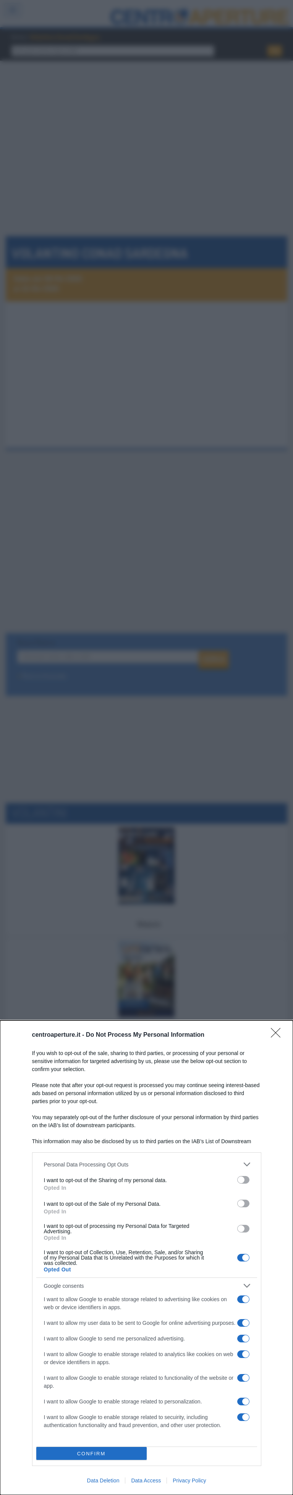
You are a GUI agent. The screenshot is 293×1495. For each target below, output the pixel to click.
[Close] (278, 1035)
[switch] (243, 1180)
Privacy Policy (189, 1480)
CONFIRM (91, 1453)
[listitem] (146, 1164)
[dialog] (146, 1257)
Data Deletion (103, 1480)
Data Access (146, 1480)
